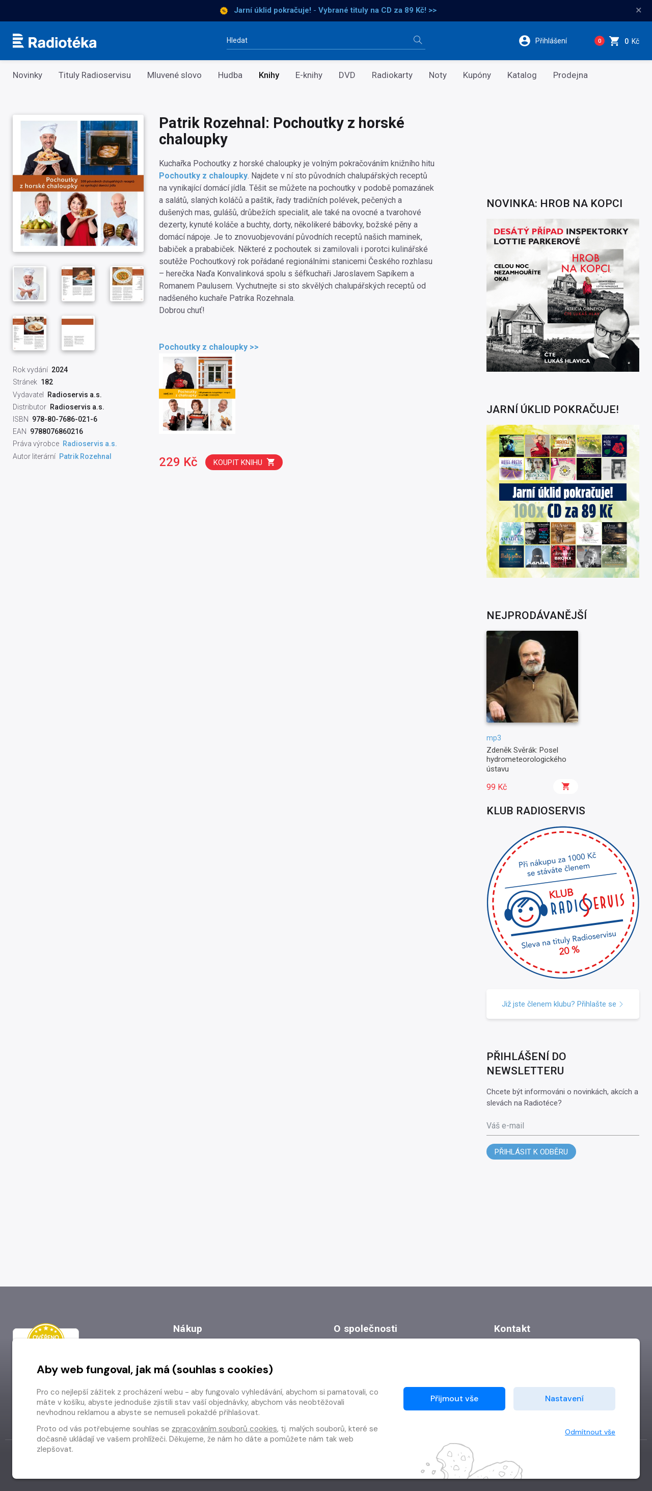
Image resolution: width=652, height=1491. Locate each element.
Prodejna (570, 75)
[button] (549, 40)
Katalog (522, 75)
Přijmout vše (454, 1398)
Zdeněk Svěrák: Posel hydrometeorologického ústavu (526, 760)
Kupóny (477, 75)
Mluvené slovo (174, 75)
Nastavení (564, 1398)
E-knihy (308, 75)
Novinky (27, 75)
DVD (347, 75)
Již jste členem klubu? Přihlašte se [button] (563, 1004)
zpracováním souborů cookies (224, 1429)
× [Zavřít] (639, 10)
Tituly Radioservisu (95, 75)
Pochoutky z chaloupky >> (209, 347)
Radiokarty (392, 75)
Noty (438, 75)
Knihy (269, 75)
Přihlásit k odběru (531, 1151)
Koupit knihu (244, 462)
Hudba (230, 75)
